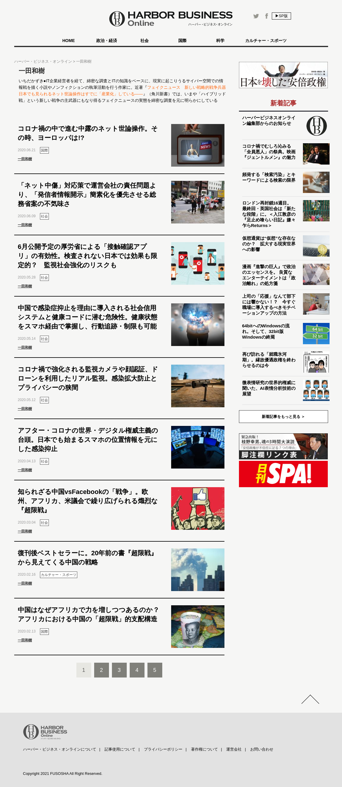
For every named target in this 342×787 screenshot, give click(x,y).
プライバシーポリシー (163, 749)
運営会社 (234, 749)
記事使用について (120, 749)
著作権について (204, 749)
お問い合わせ (261, 749)
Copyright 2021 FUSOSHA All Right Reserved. (62, 773)
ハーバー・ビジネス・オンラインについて (59, 749)
